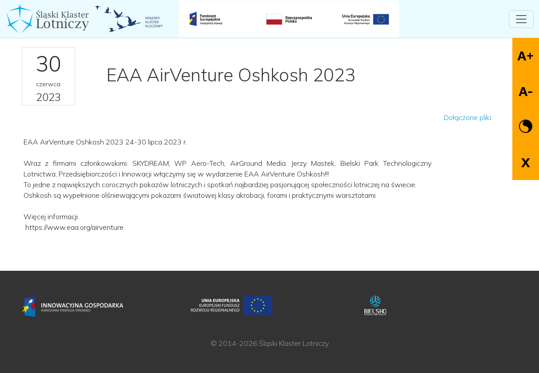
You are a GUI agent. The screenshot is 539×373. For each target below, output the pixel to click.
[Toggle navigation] (521, 19)
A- (526, 91)
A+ (525, 56)
